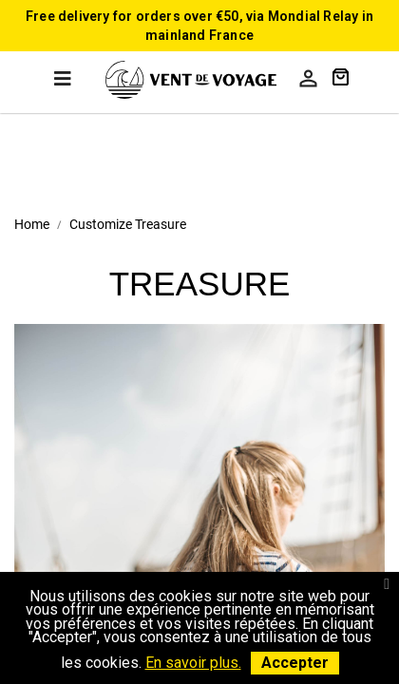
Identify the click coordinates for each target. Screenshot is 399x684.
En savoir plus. (193, 663)
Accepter (295, 663)
